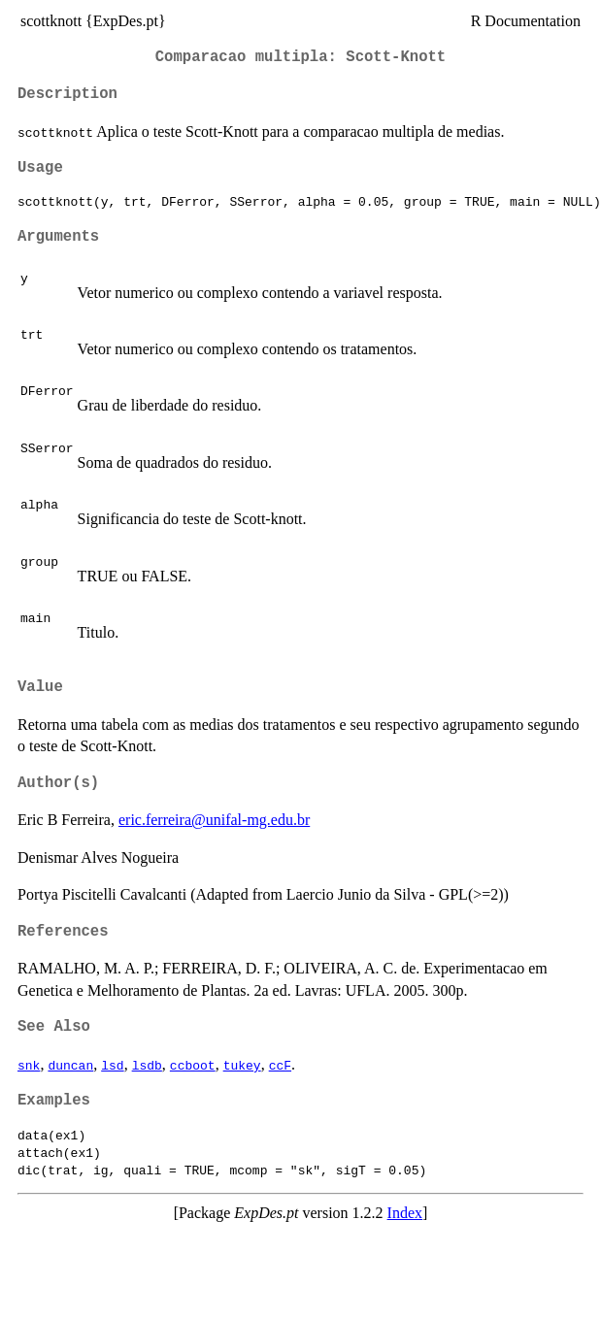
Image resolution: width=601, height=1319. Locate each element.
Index (404, 1212)
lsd (112, 1064)
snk (28, 1064)
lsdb (147, 1064)
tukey (242, 1064)
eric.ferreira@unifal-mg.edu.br (214, 819)
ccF (280, 1064)
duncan (70, 1064)
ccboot (193, 1064)
